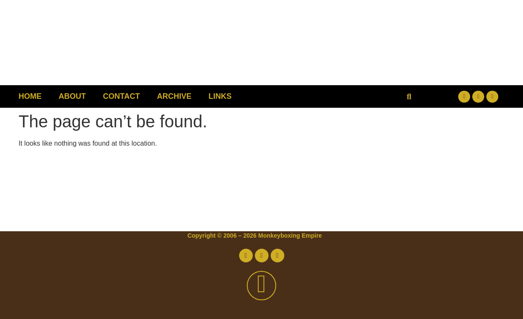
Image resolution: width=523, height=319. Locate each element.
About (72, 96)
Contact (121, 96)
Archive (174, 96)
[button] (409, 96)
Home (30, 96)
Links (219, 96)
